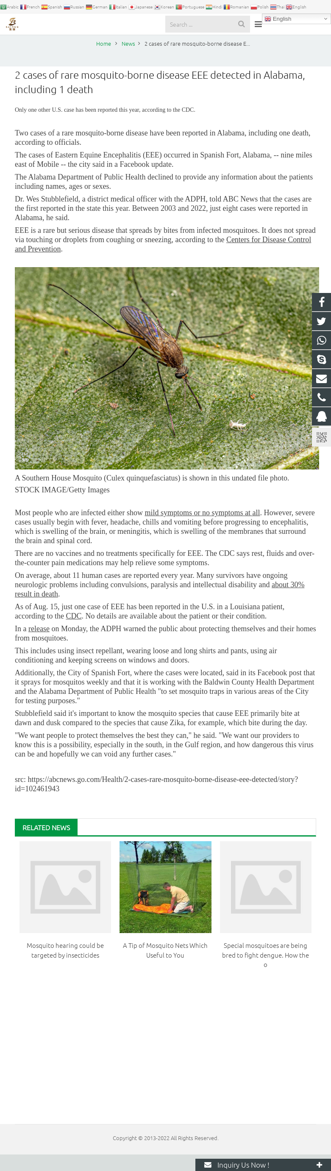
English (277, 19)
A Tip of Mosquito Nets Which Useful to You (165, 966)
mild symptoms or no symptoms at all (202, 529)
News (165, 43)
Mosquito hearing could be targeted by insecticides (65, 966)
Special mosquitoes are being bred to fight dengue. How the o (265, 971)
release (39, 645)
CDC (73, 632)
